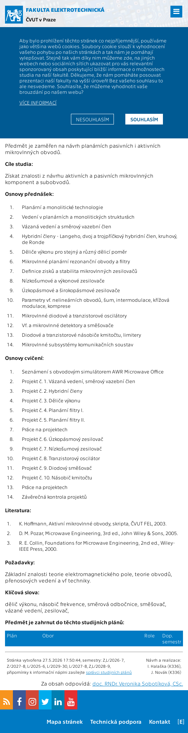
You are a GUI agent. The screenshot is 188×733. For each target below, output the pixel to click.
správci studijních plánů (109, 672)
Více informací (38, 102)
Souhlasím (144, 119)
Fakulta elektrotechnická (65, 9)
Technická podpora (115, 721)
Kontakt (159, 721)
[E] (181, 721)
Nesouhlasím (92, 119)
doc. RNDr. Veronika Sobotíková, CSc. (137, 683)
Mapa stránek (65, 721)
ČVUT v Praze (41, 19)
